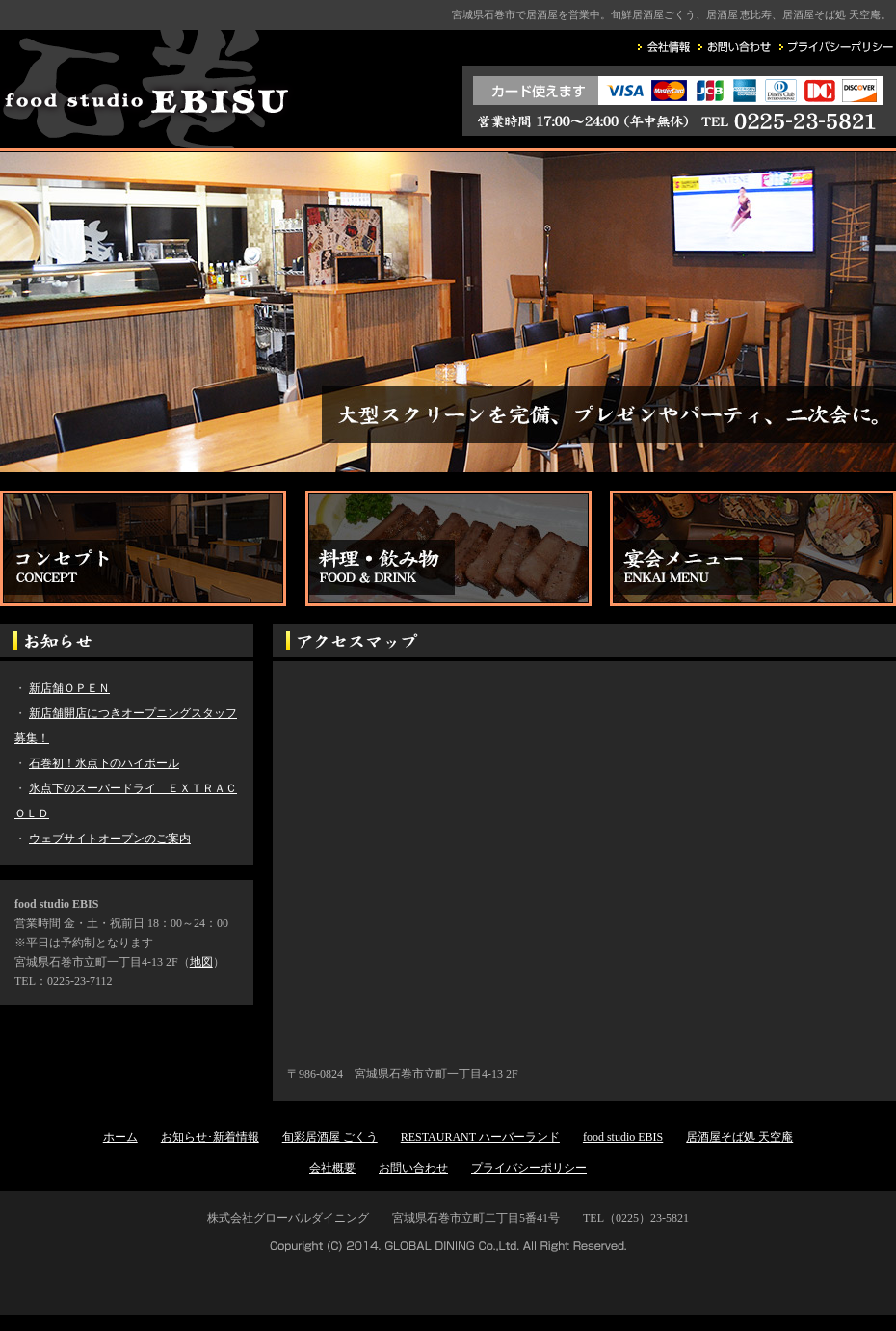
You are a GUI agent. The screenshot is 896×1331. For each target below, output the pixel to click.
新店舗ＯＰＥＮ (69, 688)
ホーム (120, 1137)
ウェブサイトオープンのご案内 (110, 838)
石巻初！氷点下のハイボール (104, 763)
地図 (201, 962)
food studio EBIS (623, 1137)
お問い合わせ (413, 1168)
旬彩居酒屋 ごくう (330, 1137)
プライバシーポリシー (529, 1168)
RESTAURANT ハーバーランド (480, 1137)
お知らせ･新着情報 (210, 1137)
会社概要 (332, 1168)
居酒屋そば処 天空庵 (739, 1137)
